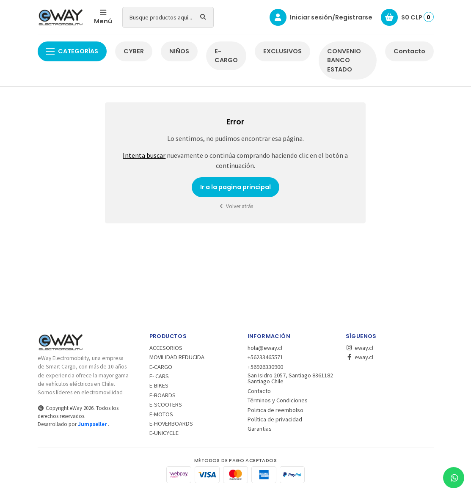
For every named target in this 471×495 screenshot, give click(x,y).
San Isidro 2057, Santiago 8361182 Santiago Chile (290, 378)
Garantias (260, 429)
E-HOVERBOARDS (171, 423)
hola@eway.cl (265, 348)
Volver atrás (235, 206)
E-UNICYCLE (164, 433)
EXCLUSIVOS (282, 51)
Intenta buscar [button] (144, 155)
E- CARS (159, 376)
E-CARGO (226, 56)
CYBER (134, 51)
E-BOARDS (162, 395)
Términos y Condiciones (278, 400)
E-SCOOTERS (165, 404)
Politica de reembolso (275, 410)
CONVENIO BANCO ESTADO (344, 60)
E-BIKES (158, 385)
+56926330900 (265, 367)
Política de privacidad (275, 419)
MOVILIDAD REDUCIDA (176, 357)
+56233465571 (265, 357)
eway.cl (359, 348)
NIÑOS (179, 51)
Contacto (409, 51)
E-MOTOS (161, 414)
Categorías (72, 51)
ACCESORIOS (165, 348)
